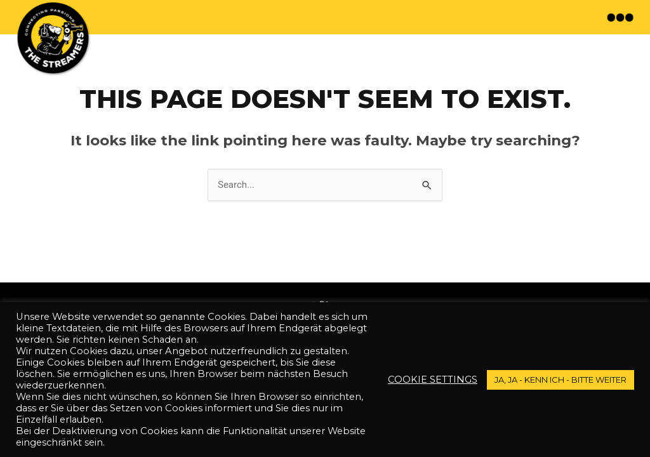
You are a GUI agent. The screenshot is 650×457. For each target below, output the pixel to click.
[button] (622, 17)
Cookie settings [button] (432, 379)
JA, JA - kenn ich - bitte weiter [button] (560, 379)
